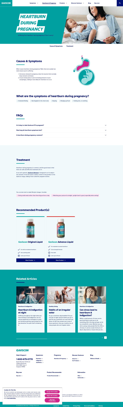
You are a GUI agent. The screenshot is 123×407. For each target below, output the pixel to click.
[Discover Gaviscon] (76, 3)
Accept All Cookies (52, 391)
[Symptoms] (34, 3)
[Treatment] (69, 46)
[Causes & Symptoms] (56, 46)
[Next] (105, 337)
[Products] (62, 3)
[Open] (120, 3)
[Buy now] (96, 3)
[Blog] (89, 3)
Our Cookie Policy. (11, 398)
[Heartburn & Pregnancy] (49, 3)
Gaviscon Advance (33, 172)
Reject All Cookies (52, 395)
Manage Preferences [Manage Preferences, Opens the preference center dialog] (52, 400)
